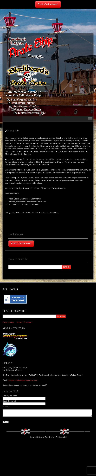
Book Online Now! (48, 4)
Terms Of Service (24, 322)
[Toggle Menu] (90, 118)
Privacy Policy (8, 322)
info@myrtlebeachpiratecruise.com (22, 380)
